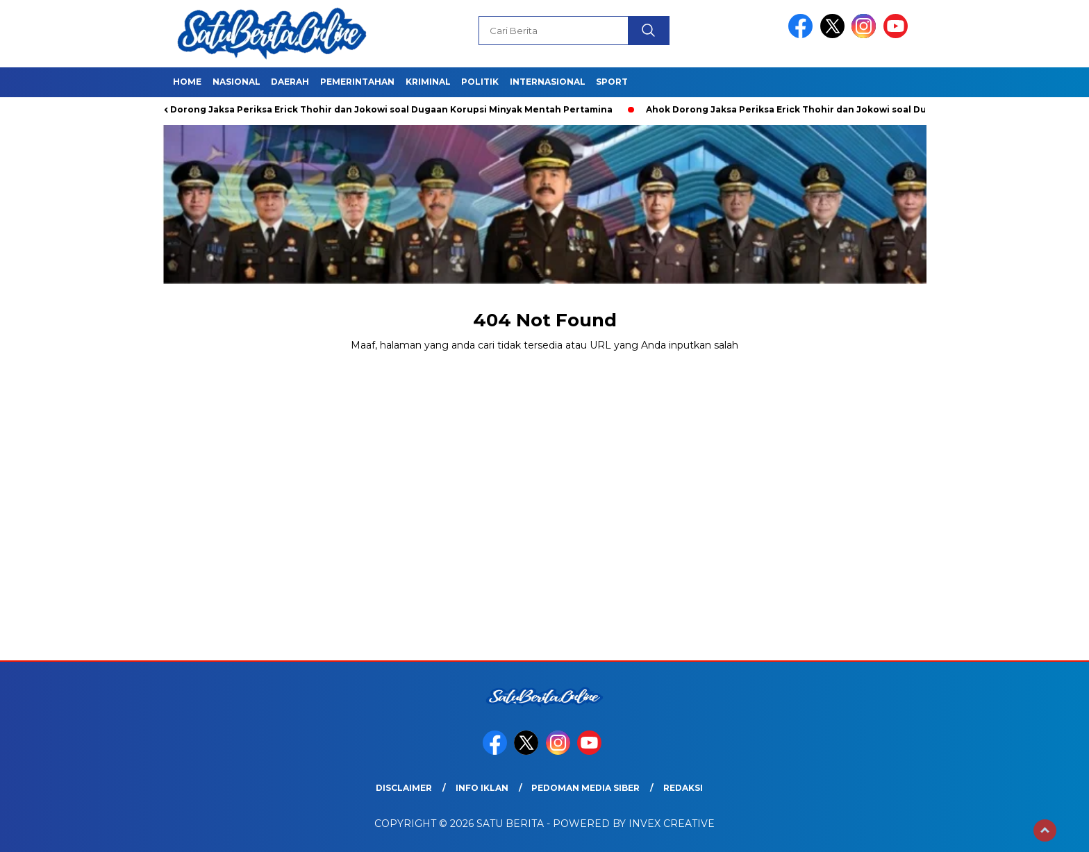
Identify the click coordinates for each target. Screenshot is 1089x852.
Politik (480, 81)
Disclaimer (404, 788)
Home (187, 81)
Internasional (547, 81)
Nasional (236, 81)
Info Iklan (482, 788)
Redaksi (683, 788)
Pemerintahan (357, 81)
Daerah (290, 81)
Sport (612, 81)
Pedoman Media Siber (585, 788)
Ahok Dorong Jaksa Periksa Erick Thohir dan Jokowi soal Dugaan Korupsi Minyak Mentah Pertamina (381, 109)
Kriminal (428, 81)
